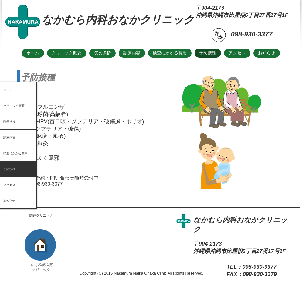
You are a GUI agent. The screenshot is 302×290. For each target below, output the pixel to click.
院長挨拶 (9, 121)
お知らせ (9, 200)
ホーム (7, 90)
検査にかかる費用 (15, 153)
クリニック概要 (14, 105)
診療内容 (9, 137)
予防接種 (9, 169)
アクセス (9, 184)
